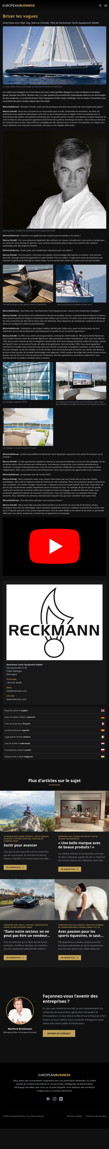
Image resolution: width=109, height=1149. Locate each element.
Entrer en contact (59, 1033)
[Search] (100, 5)
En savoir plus (15, 867)
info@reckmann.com (16, 691)
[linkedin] (61, 1099)
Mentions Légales (74, 1116)
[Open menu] (104, 5)
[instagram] (54, 1099)
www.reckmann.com (16, 699)
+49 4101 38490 (14, 682)
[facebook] (48, 1099)
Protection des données (96, 1116)
